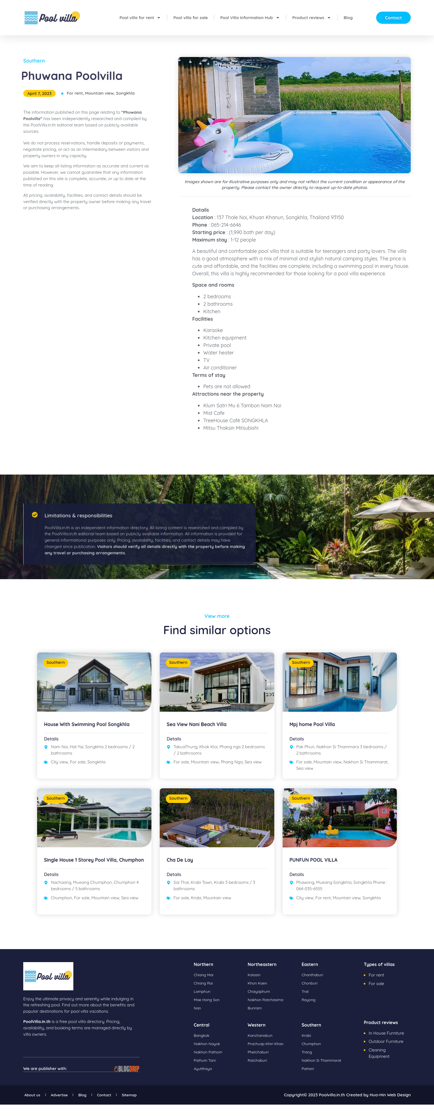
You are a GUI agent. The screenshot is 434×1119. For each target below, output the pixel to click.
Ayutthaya (204, 1083)
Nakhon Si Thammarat (365, 769)
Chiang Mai (204, 989)
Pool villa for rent (140, 17)
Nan (198, 1022)
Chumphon (61, 918)
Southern (34, 61)
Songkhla (125, 93)
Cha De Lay (182, 874)
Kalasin (255, 989)
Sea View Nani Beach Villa (201, 731)
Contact (126, 1109)
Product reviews (311, 17)
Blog (348, 17)
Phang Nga (232, 769)
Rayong (309, 1014)
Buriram (255, 1022)
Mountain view (99, 93)
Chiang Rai (204, 997)
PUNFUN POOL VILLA (317, 874)
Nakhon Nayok (208, 1058)
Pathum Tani (206, 1074)
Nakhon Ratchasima (267, 1014)
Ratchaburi (258, 1074)
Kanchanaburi (261, 1050)
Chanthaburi (314, 989)
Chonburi (310, 997)
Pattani (309, 1083)
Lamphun (203, 1006)
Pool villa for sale (191, 17)
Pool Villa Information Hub (250, 17)
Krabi (196, 912)
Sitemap (158, 1109)
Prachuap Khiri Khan (268, 1058)
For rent (75, 93)
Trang (307, 1066)
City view (59, 769)
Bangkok (202, 1050)
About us (34, 1109)
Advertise (68, 1109)
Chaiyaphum (260, 1006)
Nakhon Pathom (209, 1066)
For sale (78, 769)
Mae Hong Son (208, 1014)
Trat (305, 1006)
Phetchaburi (259, 1066)
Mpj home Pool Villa (316, 731)
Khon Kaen (258, 997)
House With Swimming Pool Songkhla (93, 731)
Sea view (253, 769)
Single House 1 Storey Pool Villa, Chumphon (86, 877)
